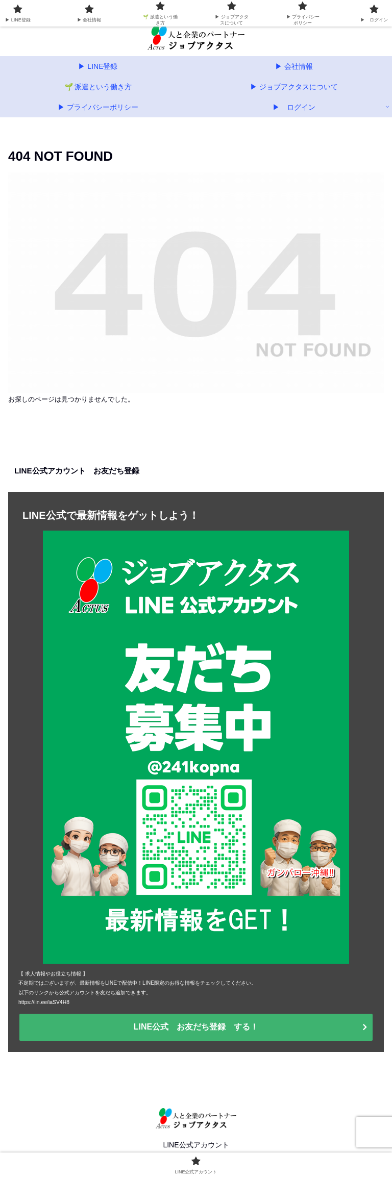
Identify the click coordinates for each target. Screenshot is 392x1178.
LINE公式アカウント (196, 1145)
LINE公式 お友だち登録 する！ (196, 1026)
